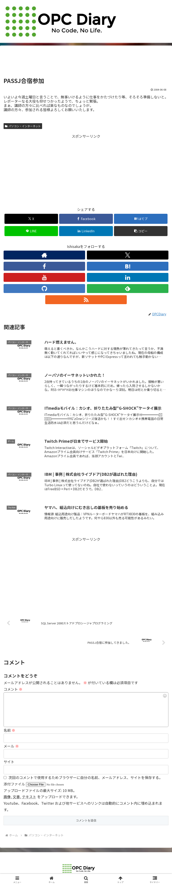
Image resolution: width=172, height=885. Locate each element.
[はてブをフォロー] (127, 266)
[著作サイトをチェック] (44, 255)
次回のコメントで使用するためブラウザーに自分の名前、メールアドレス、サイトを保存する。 (86, 777)
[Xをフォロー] (127, 255)
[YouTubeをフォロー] (44, 277)
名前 (9, 730)
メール (11, 746)
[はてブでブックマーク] (141, 219)
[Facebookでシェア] (86, 219)
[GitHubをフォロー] (44, 288)
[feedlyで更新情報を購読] (127, 288)
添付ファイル (15, 784)
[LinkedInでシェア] (86, 231)
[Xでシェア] (31, 219)
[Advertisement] (86, 63)
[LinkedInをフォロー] (127, 277)
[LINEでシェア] (31, 231)
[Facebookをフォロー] (44, 266)
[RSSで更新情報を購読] (86, 299)
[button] (141, 231)
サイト (9, 761)
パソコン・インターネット (23, 126)
